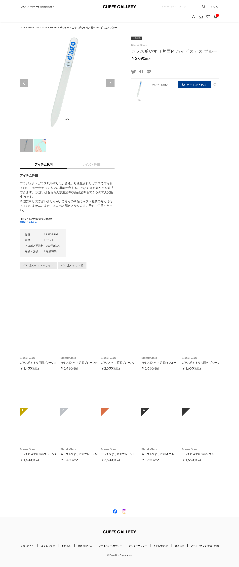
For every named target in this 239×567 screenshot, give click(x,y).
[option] (67, 83)
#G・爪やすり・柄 (72, 265)
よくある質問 (48, 545)
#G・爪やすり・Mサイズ (38, 265)
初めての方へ (27, 545)
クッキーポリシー (138, 545)
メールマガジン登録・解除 (205, 545)
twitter (133, 72)
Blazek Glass (139, 45)
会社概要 (179, 545)
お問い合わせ (161, 545)
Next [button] (110, 83)
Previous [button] (24, 83)
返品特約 (51, 251)
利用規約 (66, 545)
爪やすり (64, 27)
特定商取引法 (85, 545)
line (149, 72)
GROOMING (50, 27)
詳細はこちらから (28, 222)
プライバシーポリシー (110, 545)
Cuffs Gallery (119, 7)
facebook (141, 72)
